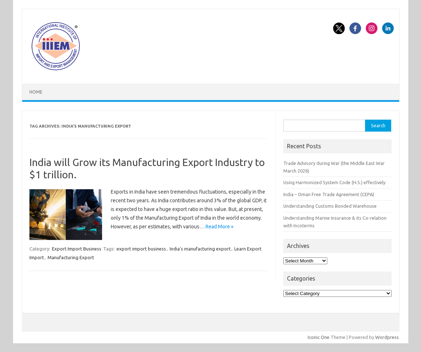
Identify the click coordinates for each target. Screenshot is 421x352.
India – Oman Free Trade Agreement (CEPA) (328, 194)
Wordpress (387, 337)
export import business (141, 248)
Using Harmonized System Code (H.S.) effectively (334, 182)
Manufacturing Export (71, 257)
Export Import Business (76, 248)
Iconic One (318, 337)
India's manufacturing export (200, 248)
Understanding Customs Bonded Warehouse (330, 205)
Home (35, 92)
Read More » (220, 226)
